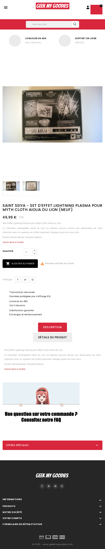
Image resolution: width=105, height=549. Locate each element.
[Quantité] (28, 252)
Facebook (42, 486)
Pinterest (33, 279)
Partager (18, 279)
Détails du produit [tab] (52, 337)
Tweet (25, 279)
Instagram (61, 486)
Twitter (48, 486)
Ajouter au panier (20, 264)
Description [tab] (52, 327)
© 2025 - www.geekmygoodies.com (52, 544)
